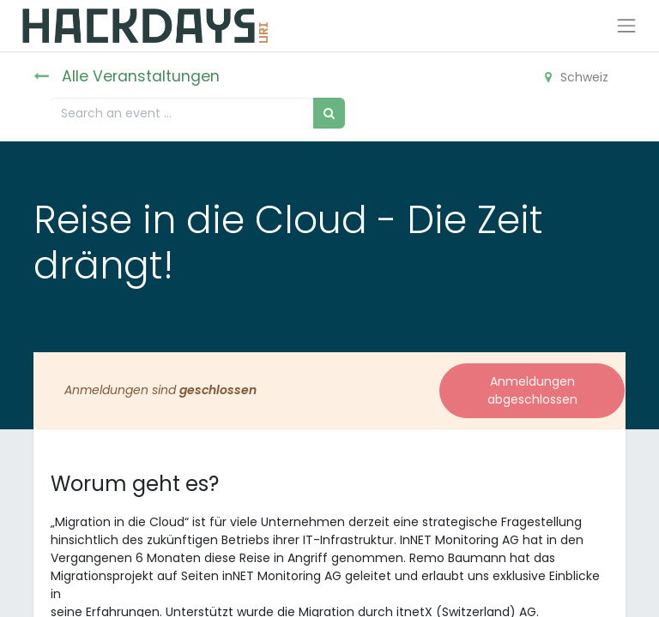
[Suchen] (329, 113)
